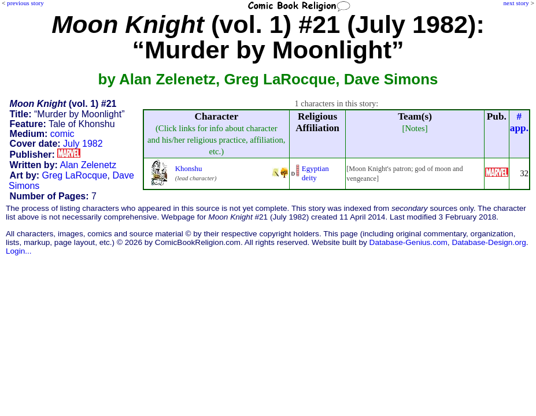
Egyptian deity (315, 173)
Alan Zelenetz (88, 165)
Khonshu (188, 168)
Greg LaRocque (75, 175)
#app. (519, 122)
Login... (19, 251)
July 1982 (83, 143)
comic (62, 134)
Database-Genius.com (408, 242)
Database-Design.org (489, 242)
